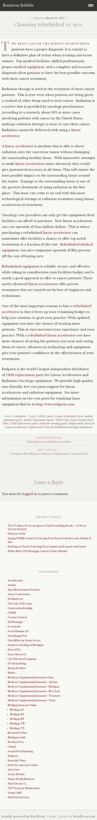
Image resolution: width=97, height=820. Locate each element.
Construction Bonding (20, 608)
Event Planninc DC (18, 631)
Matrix (11, 672)
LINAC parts (45, 416)
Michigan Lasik (16, 737)
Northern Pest (16, 742)
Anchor (12, 585)
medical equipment (29, 67)
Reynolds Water (17, 760)
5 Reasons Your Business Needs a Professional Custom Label (48, 452)
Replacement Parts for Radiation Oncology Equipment (60, 427)
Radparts (20, 416)
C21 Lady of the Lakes (20, 603)
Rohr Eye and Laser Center (23, 765)
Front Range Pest (17, 635)
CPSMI (12, 612)
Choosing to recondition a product (48, 439)
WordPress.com (84, 816)
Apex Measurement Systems (24, 589)
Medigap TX (17, 728)
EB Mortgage (15, 622)
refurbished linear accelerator (52, 335)
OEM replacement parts (25, 375)
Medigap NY (17, 719)
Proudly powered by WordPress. (23, 816)
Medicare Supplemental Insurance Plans (31, 677)
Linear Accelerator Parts (69, 416)
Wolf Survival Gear (18, 797)
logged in (29, 494)
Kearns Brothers (17, 668)
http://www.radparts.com (55, 404)
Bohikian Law (15, 598)
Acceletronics (15, 580)
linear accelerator (19, 146)
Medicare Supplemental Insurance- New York (34, 691)
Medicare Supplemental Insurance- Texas (31, 700)
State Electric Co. (17, 783)
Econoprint (14, 626)
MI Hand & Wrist (17, 732)
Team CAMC (15, 792)
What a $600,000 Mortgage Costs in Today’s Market (37, 551)
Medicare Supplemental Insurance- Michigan (33, 686)
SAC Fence (14, 769)
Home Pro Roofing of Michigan (25, 645)
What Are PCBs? (17, 533)
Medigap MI (17, 714)
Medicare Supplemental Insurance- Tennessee (34, 695)
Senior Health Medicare (21, 779)
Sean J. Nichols (16, 774)
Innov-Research (17, 654)
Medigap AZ (17, 709)
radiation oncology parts (53, 423)
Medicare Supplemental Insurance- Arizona (33, 682)
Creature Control (17, 617)
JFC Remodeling (17, 663)
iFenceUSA (14, 649)
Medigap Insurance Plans (22, 705)
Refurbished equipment (20, 266)
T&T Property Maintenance (24, 788)
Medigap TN (17, 723)
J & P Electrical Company (22, 659)
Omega (12, 746)
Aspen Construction (19, 594)
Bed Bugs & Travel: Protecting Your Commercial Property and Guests (47, 546)
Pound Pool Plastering (20, 751)
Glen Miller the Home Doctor (24, 640)
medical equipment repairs (39, 420)
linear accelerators (30, 164)
